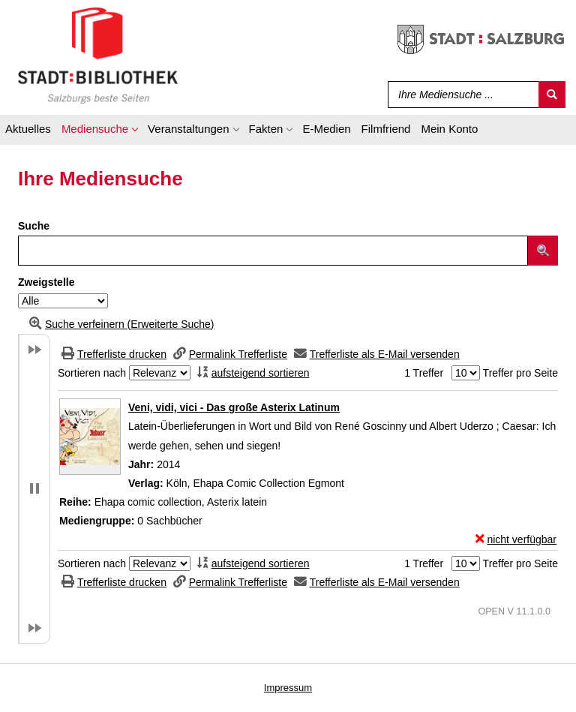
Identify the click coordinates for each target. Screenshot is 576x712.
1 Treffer (423, 373)
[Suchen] (552, 94)
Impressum (288, 687)
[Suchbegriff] (460, 94)
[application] (99, 131)
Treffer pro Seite (520, 373)
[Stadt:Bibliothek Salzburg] (98, 55)
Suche (34, 226)
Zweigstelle (46, 282)
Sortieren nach (92, 373)
